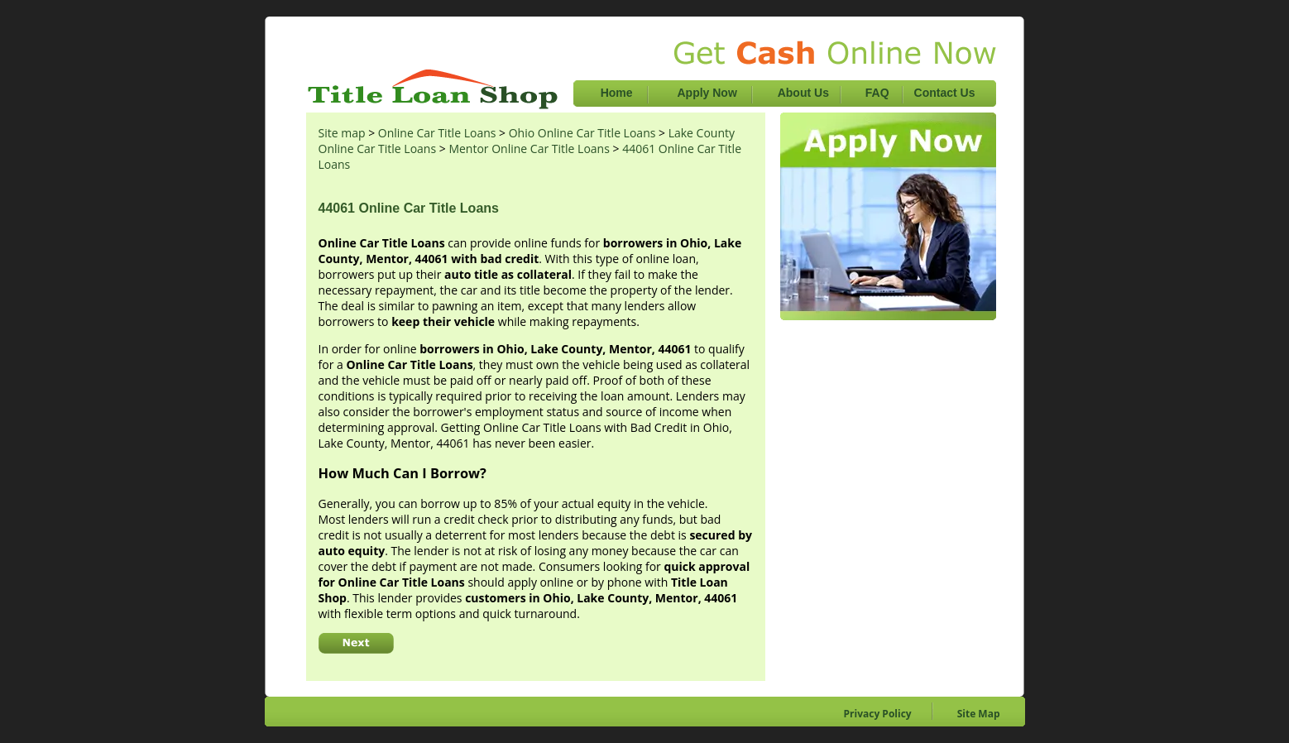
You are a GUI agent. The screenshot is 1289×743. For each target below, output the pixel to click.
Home (617, 92)
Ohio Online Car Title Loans (582, 133)
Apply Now (708, 92)
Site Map (978, 714)
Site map (342, 133)
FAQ (877, 92)
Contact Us (944, 92)
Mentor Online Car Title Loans (528, 148)
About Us (805, 92)
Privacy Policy (878, 714)
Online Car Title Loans (437, 133)
